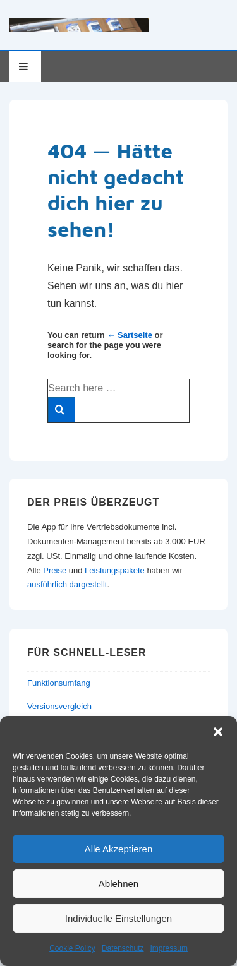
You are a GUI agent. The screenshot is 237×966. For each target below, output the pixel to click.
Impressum (169, 948)
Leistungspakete (115, 570)
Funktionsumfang (58, 683)
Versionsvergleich (59, 706)
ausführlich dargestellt (67, 584)
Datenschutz (123, 948)
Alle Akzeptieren (119, 849)
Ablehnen (118, 883)
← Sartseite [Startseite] (129, 335)
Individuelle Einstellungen (118, 918)
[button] (218, 731)
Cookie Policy (72, 948)
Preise (54, 570)
